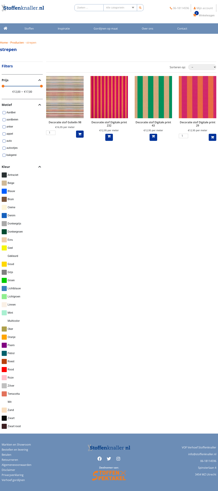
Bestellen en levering (15, 449)
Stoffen (29, 28)
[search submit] (140, 7)
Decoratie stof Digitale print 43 (153, 123)
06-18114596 (208, 461)
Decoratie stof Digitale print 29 (197, 123)
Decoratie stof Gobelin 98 (65, 122)
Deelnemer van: (109, 467)
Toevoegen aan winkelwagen (80, 134)
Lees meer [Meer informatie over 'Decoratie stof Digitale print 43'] (153, 137)
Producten (17, 42)
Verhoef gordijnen (13, 480)
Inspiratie (64, 28)
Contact (182, 28)
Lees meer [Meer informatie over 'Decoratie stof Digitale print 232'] (109, 137)
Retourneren (10, 460)
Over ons (147, 28)
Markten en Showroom (16, 444)
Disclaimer (8, 470)
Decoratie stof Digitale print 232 (109, 123)
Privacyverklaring (12, 475)
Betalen (6, 455)
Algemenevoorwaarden (16, 465)
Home (4, 42)
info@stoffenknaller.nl (202, 454)
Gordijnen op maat (106, 28)
